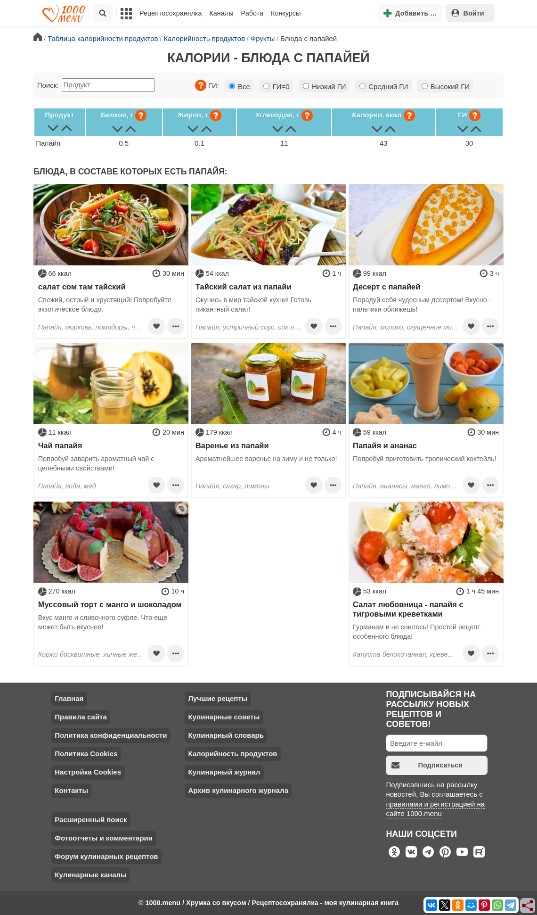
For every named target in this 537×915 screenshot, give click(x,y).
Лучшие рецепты (217, 698)
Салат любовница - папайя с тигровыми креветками (408, 609)
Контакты (71, 790)
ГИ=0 (276, 86)
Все (239, 86)
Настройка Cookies (88, 772)
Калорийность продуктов (232, 754)
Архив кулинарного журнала (238, 790)
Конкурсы (286, 13)
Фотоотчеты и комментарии (104, 838)
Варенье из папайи (232, 445)
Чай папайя (60, 445)
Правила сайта (81, 717)
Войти (467, 13)
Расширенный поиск (91, 820)
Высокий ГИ (446, 86)
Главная (69, 698)
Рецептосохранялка (170, 13)
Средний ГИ (383, 86)
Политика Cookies (86, 754)
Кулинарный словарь (225, 735)
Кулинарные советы (224, 717)
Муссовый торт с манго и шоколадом (110, 604)
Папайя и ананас (385, 445)
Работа (252, 13)
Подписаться (427, 765)
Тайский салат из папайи (243, 286)
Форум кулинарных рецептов (106, 856)
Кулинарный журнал (224, 772)
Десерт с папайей (386, 286)
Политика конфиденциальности (111, 735)
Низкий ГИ (324, 86)
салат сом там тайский (82, 286)
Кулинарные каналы (91, 875)
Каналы (221, 13)
